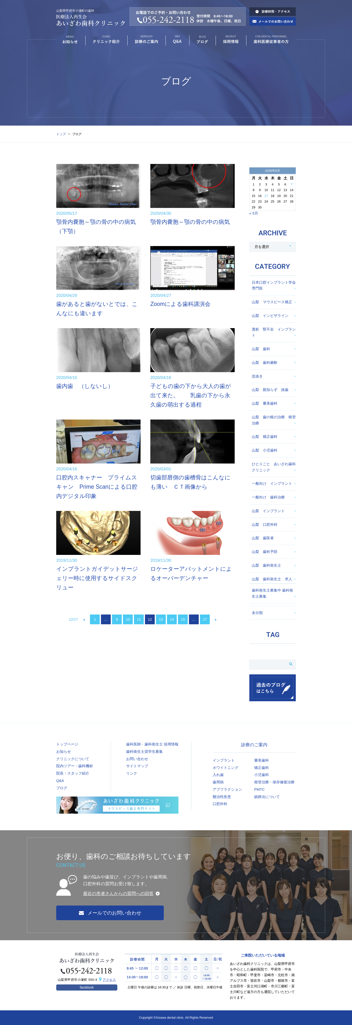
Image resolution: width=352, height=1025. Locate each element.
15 (183, 619)
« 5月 (253, 213)
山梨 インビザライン (270, 315)
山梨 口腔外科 (264, 524)
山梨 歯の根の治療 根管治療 (274, 420)
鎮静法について (267, 797)
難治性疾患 (222, 797)
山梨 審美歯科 (264, 403)
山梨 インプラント (268, 511)
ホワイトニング (225, 768)
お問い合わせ (137, 759)
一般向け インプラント (272, 483)
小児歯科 (261, 775)
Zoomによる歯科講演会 (180, 304)
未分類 (257, 613)
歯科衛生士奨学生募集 (144, 751)
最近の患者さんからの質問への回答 (118, 893)
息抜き (257, 376)
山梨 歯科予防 (264, 552)
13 (161, 619)
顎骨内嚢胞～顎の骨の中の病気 (190, 222)
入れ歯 (218, 775)
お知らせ (63, 751)
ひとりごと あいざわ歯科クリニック (274, 467)
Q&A (60, 780)
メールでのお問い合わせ (110, 913)
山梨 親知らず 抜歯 (270, 390)
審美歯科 (261, 760)
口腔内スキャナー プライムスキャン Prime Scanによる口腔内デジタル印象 (96, 486)
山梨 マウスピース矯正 (272, 302)
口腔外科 (220, 804)
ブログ (61, 788)
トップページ (67, 744)
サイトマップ (137, 766)
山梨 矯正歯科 (264, 436)
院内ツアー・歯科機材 (74, 766)
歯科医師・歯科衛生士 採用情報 (152, 744)
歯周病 (218, 782)
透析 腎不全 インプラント (274, 332)
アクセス (109, 980)
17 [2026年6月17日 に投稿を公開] (266, 196)
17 (205, 619)
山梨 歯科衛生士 (266, 565)
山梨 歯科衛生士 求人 (272, 579)
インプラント (224, 760)
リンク (131, 773)
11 (139, 619)
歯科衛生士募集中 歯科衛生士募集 (272, 593)
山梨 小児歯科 (264, 450)
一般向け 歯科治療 (268, 497)
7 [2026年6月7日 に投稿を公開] (291, 184)
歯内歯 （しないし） (84, 386)
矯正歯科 (261, 768)
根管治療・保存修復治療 (274, 782)
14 (172, 619)
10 (128, 619)
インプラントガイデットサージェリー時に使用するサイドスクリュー (97, 578)
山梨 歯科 (261, 349)
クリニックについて (72, 759)
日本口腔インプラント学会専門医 (274, 285)
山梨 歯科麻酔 (264, 362)
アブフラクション (227, 789)
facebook (87, 987)
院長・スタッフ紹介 (72, 773)
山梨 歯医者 (263, 538)
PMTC (259, 789)
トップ (61, 134)
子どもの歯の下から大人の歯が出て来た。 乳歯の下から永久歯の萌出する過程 (190, 395)
